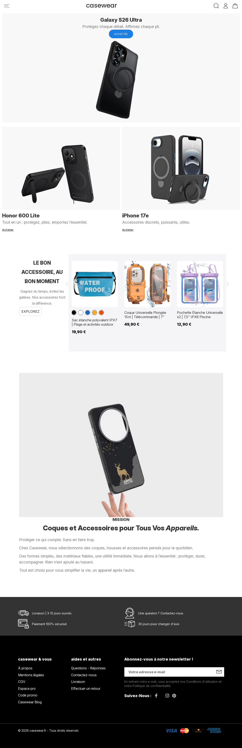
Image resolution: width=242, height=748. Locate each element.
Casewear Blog (30, 702)
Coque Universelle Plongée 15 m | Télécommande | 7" (145, 314)
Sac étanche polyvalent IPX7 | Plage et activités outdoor (94, 322)
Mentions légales (31, 675)
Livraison (78, 681)
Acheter (121, 34)
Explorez (30, 311)
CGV (21, 681)
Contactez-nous (171, 613)
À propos (25, 668)
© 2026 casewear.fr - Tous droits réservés (48, 730)
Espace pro (27, 688)
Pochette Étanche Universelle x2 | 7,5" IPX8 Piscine (200, 314)
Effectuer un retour (85, 688)
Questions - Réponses (88, 668)
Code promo (27, 695)
